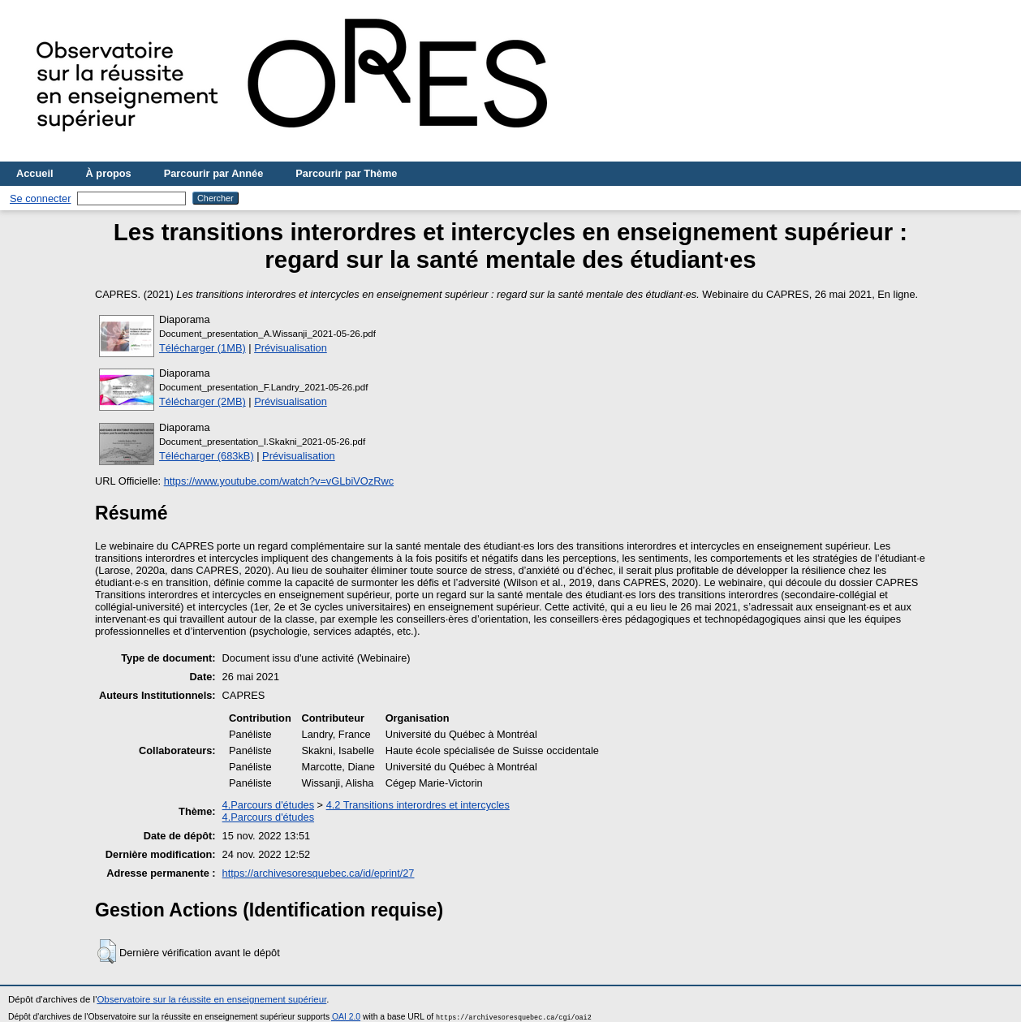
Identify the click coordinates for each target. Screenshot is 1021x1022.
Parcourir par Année (214, 173)
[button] (106, 951)
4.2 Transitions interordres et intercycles (418, 805)
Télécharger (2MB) (202, 401)
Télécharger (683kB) (206, 456)
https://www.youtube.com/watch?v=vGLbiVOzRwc (279, 481)
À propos (108, 173)
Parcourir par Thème (346, 173)
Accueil (35, 173)
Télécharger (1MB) (202, 348)
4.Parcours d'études (268, 805)
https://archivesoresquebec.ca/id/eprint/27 (318, 873)
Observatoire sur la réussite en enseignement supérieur (211, 999)
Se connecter (40, 198)
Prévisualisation (290, 348)
